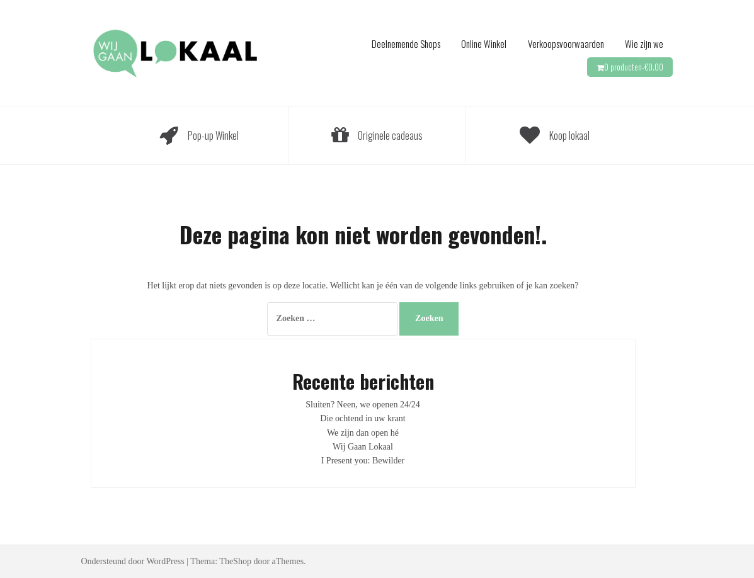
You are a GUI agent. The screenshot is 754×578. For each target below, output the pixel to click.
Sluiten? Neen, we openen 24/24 (363, 404)
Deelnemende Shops (406, 43)
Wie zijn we (644, 43)
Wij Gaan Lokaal (363, 446)
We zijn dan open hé (363, 433)
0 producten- (633, 66)
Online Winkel (483, 43)
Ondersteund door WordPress (133, 561)
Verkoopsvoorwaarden (566, 43)
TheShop (235, 561)
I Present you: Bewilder (363, 460)
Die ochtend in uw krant (362, 418)
